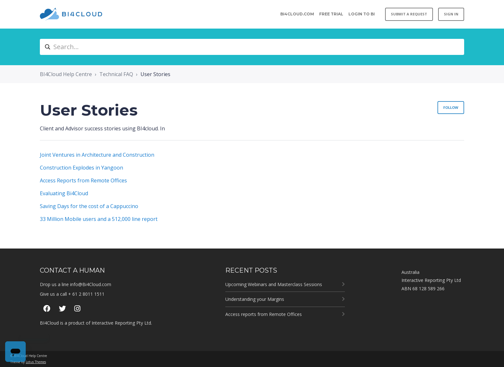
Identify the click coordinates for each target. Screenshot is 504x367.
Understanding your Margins (254, 299)
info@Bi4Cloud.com (90, 284)
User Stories (155, 74)
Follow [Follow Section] (450, 107)
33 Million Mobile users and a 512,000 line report (99, 219)
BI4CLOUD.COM (297, 14)
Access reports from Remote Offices (263, 314)
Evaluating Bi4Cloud (64, 193)
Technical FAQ (116, 74)
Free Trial (331, 14)
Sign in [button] (451, 14)
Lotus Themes (36, 362)
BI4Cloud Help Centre (66, 74)
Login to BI (361, 14)
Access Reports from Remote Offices (83, 180)
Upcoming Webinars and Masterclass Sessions (273, 284)
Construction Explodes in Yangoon (81, 167)
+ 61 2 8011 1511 (86, 294)
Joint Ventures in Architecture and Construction (97, 154)
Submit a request (409, 14)
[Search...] (252, 47)
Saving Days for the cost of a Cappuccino (89, 206)
